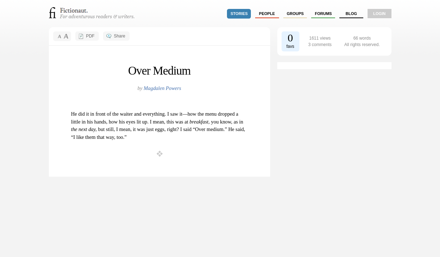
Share (119, 36)
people (267, 13)
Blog (351, 13)
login (379, 13)
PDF (90, 36)
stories (239, 13)
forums (323, 13)
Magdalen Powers (162, 88)
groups (295, 13)
